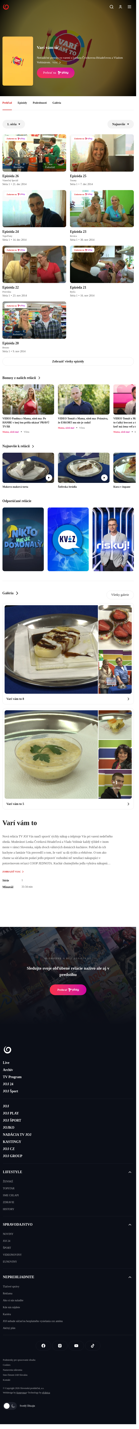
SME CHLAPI (11, 1195)
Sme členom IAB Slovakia (15, 1375)
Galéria (56, 102)
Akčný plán (9, 1328)
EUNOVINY (10, 1261)
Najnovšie (120, 124)
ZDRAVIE (8, 1202)
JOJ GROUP (12, 1156)
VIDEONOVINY (12, 1254)
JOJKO (8, 1127)
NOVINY (8, 1234)
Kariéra (7, 1314)
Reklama (7, 1293)
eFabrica (46, 1392)
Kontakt (6, 1380)
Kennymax (21, 1392)
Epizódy (22, 102)
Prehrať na (55, 73)
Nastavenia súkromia (12, 1370)
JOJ (6, 1106)
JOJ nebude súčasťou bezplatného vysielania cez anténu (33, 1321)
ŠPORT (7, 1247)
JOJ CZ (9, 1149)
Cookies (6, 1365)
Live (6, 1063)
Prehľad (7, 102)
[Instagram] (59, 1346)
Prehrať (68, 990)
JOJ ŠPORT (12, 1120)
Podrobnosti (40, 102)
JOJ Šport (10, 1091)
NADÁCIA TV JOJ (17, 1135)
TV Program (12, 1077)
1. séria (13, 124)
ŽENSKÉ (8, 1181)
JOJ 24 (8, 1084)
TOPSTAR (9, 1188)
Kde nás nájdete (11, 1307)
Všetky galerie (120, 594)
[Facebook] (43, 1346)
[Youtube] (76, 1346)
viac (57, 62)
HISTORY (8, 1209)
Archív (8, 1070)
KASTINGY (12, 1142)
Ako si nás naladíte (13, 1300)
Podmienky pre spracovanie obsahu (19, 1360)
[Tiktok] (92, 1346)
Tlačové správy (11, 1286)
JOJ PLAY (11, 1113)
